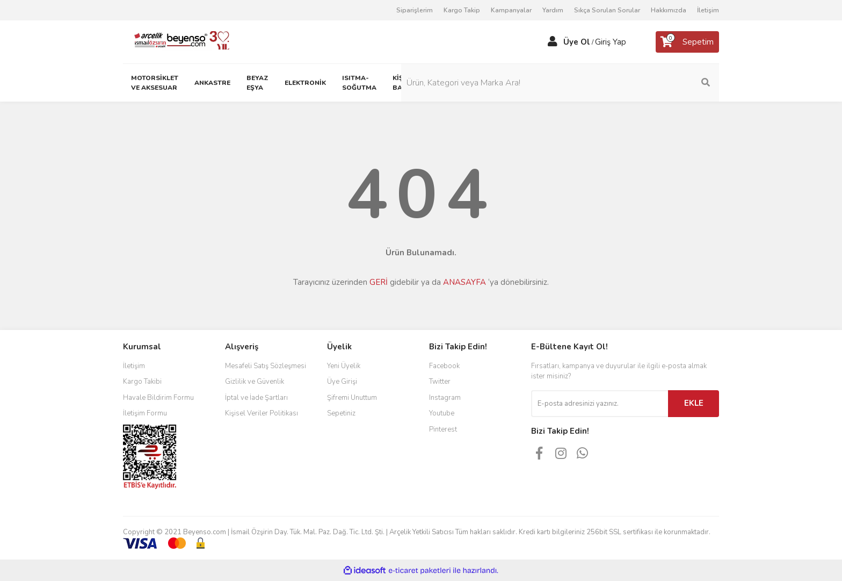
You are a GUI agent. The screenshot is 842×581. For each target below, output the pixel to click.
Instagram (445, 398)
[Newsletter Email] (599, 403)
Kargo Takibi (142, 381)
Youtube (441, 413)
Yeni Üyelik (343, 366)
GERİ (378, 282)
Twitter (440, 381)
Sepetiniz (341, 413)
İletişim (708, 10)
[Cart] (687, 42)
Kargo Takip (462, 10)
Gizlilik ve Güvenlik (254, 381)
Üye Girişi (342, 381)
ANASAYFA (464, 282)
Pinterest (443, 429)
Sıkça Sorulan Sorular (607, 10)
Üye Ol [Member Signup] (576, 42)
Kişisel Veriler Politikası (261, 413)
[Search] (646, 83)
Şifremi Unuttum (352, 398)
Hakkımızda (668, 10)
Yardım (552, 10)
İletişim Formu (145, 413)
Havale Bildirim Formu (158, 398)
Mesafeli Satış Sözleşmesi (265, 366)
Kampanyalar (511, 10)
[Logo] (177, 41)
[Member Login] (552, 42)
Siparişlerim (414, 10)
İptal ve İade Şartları (256, 398)
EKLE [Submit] (693, 403)
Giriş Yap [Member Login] (610, 42)
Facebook (444, 366)
